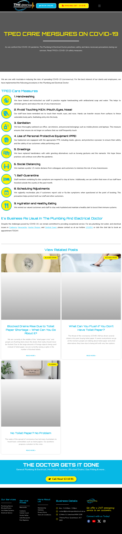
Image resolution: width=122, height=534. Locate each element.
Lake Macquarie (25, 518)
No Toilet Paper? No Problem (30, 433)
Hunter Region (34, 227)
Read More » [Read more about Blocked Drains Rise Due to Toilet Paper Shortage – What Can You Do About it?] (31, 356)
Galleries (41, 510)
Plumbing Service (7, 506)
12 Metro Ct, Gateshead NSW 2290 (71, 514)
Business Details (67, 500)
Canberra (13, 227)
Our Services (8, 499)
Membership (42, 508)
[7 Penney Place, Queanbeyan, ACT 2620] (57, 519)
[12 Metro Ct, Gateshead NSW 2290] (57, 515)
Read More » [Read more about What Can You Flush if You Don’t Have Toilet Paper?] (91, 356)
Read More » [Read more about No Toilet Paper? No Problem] (31, 450)
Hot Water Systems (7, 510)
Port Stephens (24, 520)
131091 (89, 227)
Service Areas (24, 501)
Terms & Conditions (44, 515)
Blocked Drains (6, 508)
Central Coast (50, 227)
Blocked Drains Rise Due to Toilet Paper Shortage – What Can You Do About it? (31, 330)
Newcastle (22, 227)
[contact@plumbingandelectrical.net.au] (57, 511)
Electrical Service (6, 513)
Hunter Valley (24, 515)
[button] (99, 5)
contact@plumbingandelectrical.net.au (72, 511)
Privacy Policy (42, 512)
